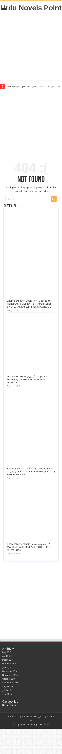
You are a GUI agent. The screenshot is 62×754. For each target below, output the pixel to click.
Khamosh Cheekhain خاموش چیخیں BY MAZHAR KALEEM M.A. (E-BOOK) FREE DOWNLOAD (28, 547)
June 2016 (7, 694)
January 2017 (8, 667)
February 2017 (9, 663)
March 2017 (7, 660)
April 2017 (7, 656)
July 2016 (6, 690)
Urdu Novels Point (31, 8)
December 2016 (9, 671)
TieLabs (50, 716)
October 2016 (8, 679)
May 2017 (6, 652)
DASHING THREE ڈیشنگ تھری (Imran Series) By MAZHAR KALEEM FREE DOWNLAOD (27, 379)
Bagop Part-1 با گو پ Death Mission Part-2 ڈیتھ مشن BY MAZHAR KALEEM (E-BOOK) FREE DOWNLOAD (31, 471)
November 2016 (10, 675)
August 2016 (8, 686)
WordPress (27, 716)
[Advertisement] (31, 46)
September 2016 (10, 682)
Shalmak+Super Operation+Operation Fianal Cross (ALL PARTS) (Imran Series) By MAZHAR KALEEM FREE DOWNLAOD (29, 303)
